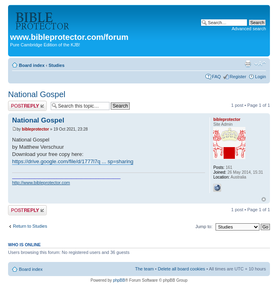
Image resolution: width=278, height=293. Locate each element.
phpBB (119, 280)
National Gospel (36, 94)
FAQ (216, 76)
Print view (247, 63)
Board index (32, 65)
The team (144, 268)
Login (260, 76)
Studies (56, 65)
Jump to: (203, 226)
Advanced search (249, 28)
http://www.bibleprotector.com (41, 182)
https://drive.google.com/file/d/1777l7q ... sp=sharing (72, 161)
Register (238, 76)
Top (263, 199)
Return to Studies (30, 226)
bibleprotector (35, 129)
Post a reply (27, 106)
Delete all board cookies (181, 268)
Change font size (260, 63)
